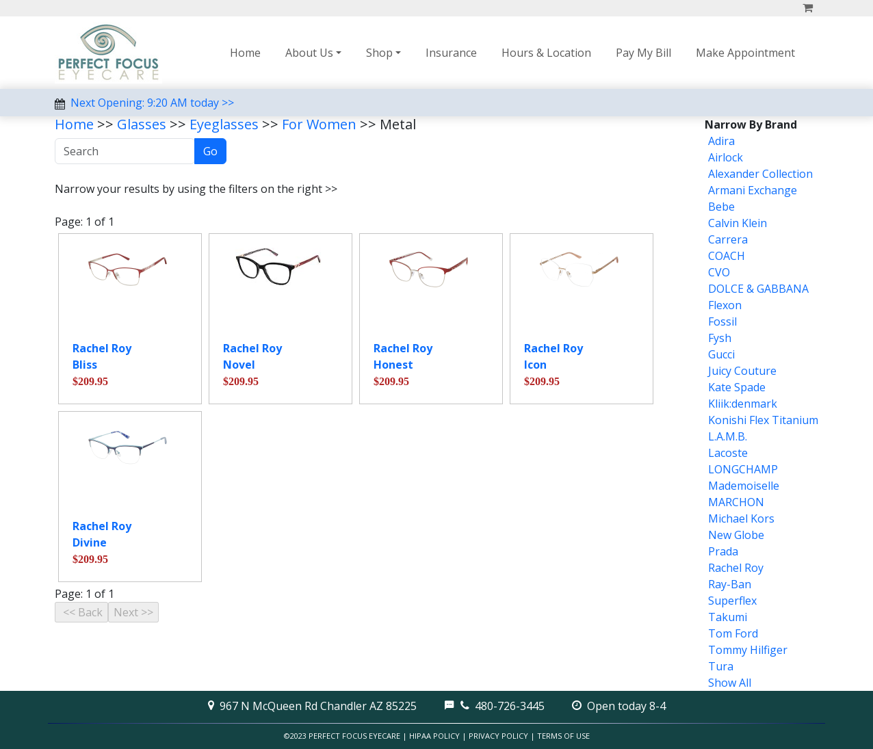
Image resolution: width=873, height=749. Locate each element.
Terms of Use (563, 736)
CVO (719, 272)
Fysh (719, 337)
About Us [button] (309, 52)
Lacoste (728, 452)
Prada (723, 551)
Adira (721, 140)
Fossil (722, 321)
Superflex (732, 600)
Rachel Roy (736, 567)
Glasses (141, 124)
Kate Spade (737, 387)
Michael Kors (741, 518)
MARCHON (736, 502)
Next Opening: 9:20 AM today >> (152, 102)
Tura (720, 666)
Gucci (721, 354)
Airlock (725, 157)
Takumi (727, 617)
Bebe (721, 206)
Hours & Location (546, 52)
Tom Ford (733, 633)
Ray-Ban (729, 584)
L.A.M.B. (727, 436)
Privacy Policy (498, 736)
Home (245, 52)
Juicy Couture (742, 370)
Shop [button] (379, 52)
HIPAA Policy (434, 736)
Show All (729, 682)
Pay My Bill (643, 52)
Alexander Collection (760, 173)
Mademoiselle (743, 485)
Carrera (728, 239)
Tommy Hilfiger (747, 649)
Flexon (725, 305)
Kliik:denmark (742, 403)
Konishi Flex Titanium (763, 420)
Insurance (451, 52)
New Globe (736, 534)
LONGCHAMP (743, 469)
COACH (726, 255)
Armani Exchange (752, 190)
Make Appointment (745, 52)
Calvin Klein (737, 223)
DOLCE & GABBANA (758, 288)
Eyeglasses (224, 124)
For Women (319, 124)
